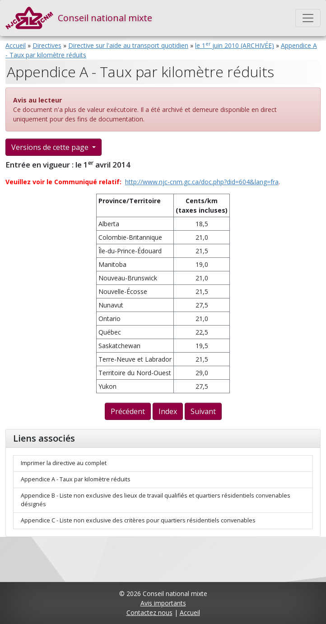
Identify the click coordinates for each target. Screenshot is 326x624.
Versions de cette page (50, 147)
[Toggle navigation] (308, 18)
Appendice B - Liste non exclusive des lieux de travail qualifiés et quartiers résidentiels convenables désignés (155, 500)
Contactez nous (149, 612)
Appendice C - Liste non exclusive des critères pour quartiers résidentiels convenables (138, 520)
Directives (47, 45)
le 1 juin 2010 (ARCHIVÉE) (234, 45)
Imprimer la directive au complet (64, 463)
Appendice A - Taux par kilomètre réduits (75, 479)
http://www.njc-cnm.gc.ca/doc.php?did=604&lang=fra (202, 181)
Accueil (15, 45)
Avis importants (163, 603)
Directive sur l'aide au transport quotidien (128, 45)
